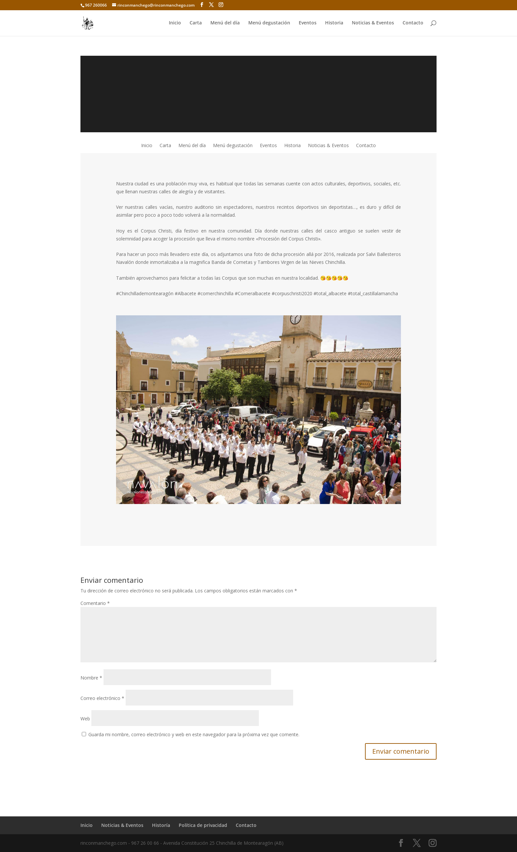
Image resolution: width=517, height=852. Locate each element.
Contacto (413, 23)
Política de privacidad (203, 825)
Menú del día (225, 23)
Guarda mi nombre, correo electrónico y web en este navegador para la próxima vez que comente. (193, 734)
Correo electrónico (102, 698)
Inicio (175, 23)
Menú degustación (269, 23)
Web (85, 718)
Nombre (91, 678)
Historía (161, 825)
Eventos (308, 23)
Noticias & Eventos (373, 23)
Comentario (95, 603)
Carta (196, 23)
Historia (334, 23)
